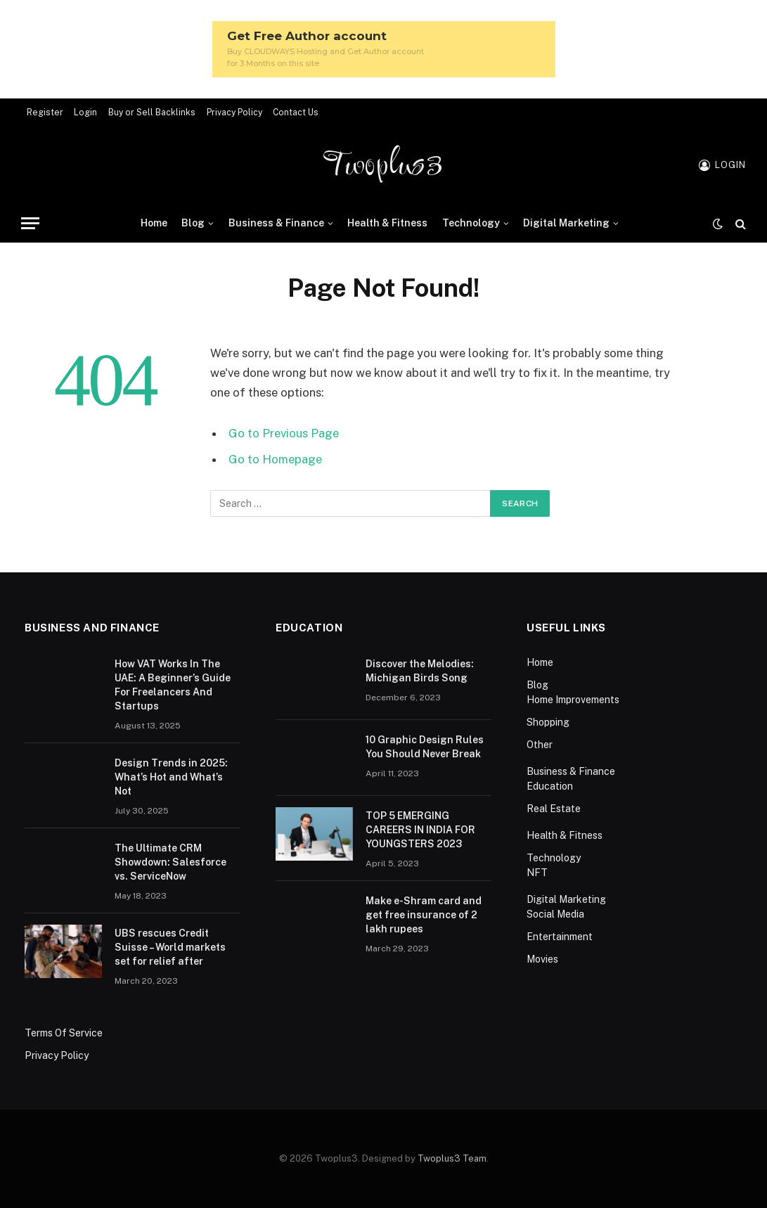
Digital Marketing (566, 223)
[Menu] (30, 223)
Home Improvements (573, 699)
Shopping (548, 722)
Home (154, 223)
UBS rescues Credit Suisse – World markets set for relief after (170, 947)
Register (45, 112)
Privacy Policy (234, 112)
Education (550, 786)
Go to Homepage (275, 459)
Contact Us (295, 112)
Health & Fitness (387, 223)
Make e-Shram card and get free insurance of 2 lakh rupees (424, 914)
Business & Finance (276, 223)
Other (540, 744)
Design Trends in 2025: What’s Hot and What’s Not (171, 777)
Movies (542, 959)
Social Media (555, 914)
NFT (537, 872)
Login (85, 112)
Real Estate (554, 808)
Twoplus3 (383, 165)
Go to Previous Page (283, 433)
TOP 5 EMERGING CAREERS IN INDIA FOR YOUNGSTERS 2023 (420, 829)
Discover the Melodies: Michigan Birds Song (420, 670)
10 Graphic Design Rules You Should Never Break (425, 746)
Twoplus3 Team (452, 1158)
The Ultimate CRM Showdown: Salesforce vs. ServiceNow (170, 862)
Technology (471, 223)
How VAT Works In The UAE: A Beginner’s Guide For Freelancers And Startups (173, 685)
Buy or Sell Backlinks (151, 112)
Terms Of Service (64, 1033)
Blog (193, 223)
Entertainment (560, 936)
